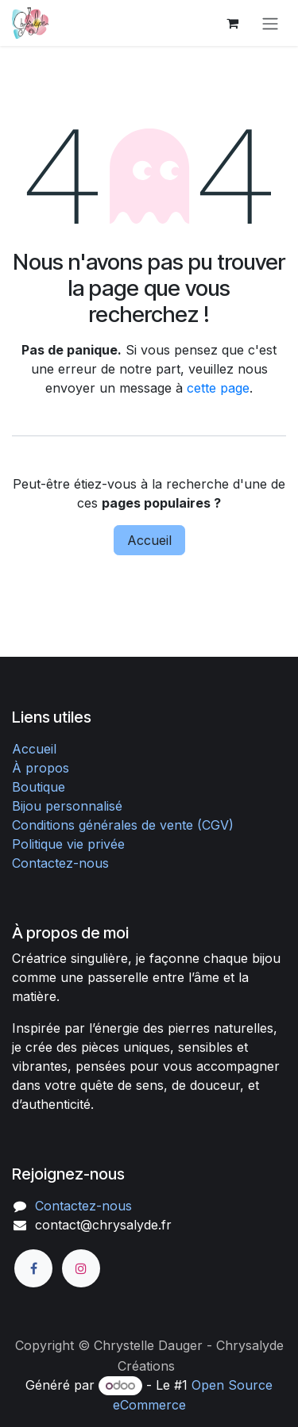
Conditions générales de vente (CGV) (123, 825)
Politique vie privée (68, 844)
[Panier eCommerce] (232, 23)
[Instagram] (81, 1268)
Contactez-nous (60, 863)
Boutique (38, 787)
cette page (218, 388)
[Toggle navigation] (270, 23)
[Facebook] (33, 1268)
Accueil (149, 540)
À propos (40, 768)
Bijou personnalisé (67, 806)
